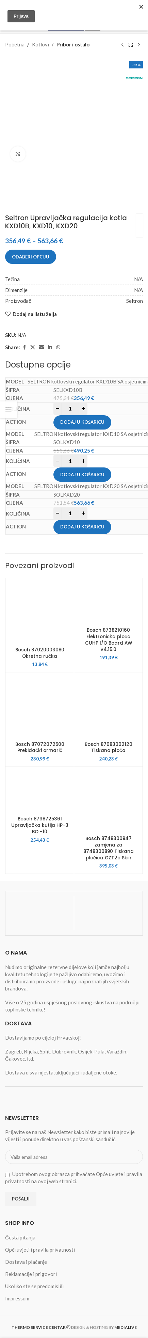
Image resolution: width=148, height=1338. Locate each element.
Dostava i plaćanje (26, 1262)
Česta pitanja (20, 1237)
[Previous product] (122, 45)
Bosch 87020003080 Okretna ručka (39, 653)
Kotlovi (40, 44)
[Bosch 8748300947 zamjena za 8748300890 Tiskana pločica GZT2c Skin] (108, 801)
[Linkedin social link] (50, 347)
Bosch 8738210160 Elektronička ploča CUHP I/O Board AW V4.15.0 (108, 640)
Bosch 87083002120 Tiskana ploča (108, 747)
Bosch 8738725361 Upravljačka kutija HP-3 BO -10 (39, 825)
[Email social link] (41, 347)
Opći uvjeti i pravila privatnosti (40, 1250)
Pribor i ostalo (72, 44)
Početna (14, 44)
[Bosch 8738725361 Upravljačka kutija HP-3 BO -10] (39, 791)
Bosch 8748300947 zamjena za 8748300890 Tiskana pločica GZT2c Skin (108, 848)
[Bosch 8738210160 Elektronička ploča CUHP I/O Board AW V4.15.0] (108, 602)
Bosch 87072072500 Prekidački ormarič (39, 747)
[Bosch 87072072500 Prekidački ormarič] (39, 706)
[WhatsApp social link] (58, 347)
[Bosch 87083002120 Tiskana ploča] (108, 706)
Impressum (17, 1298)
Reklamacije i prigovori (31, 1274)
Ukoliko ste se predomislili (34, 1286)
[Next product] (139, 45)
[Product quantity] (70, 409)
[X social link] (32, 347)
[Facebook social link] (24, 347)
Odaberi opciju (30, 256)
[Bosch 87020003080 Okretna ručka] (39, 612)
